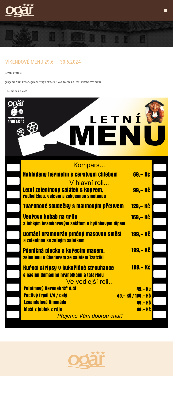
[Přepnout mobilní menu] (166, 10)
